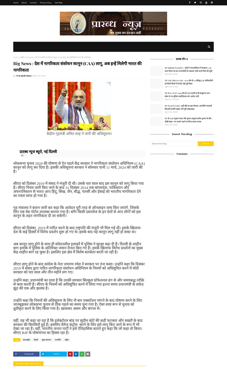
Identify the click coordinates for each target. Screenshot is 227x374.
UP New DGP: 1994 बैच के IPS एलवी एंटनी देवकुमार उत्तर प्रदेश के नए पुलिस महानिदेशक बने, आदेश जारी (187, 95)
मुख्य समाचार (46, 340)
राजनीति (58, 340)
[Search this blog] (174, 143)
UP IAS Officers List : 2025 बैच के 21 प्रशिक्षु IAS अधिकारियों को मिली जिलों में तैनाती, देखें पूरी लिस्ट (189, 82)
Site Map (59, 3)
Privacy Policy (46, 3)
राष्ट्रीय (22, 57)
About (24, 3)
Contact (33, 3)
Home (15, 3)
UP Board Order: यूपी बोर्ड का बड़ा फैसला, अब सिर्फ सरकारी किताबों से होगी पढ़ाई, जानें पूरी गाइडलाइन (188, 107)
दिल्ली (36, 340)
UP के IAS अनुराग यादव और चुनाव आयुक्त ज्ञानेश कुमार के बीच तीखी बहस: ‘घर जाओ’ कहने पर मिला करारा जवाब (188, 120)
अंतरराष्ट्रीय (26, 340)
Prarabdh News (24, 76)
